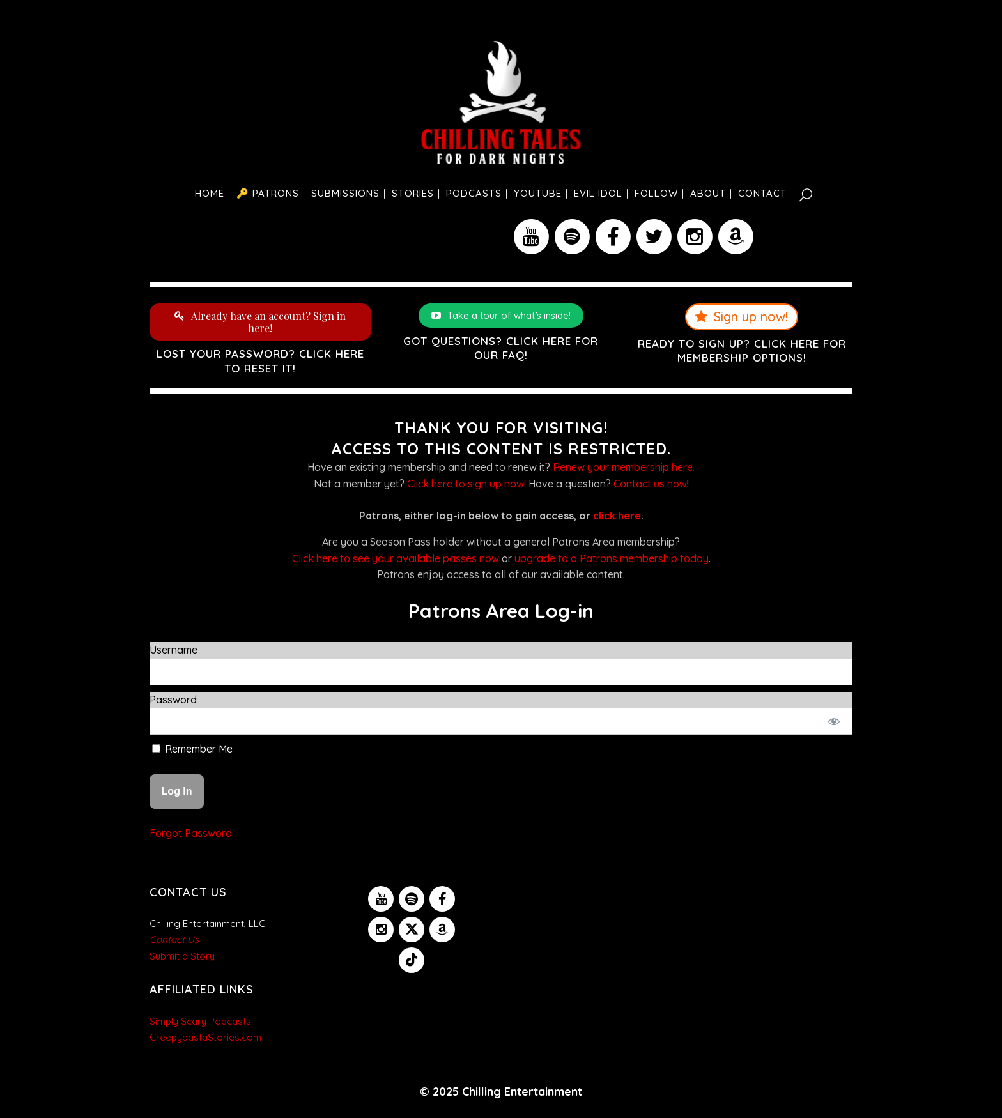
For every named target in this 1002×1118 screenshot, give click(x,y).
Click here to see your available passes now (395, 558)
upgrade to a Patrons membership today (611, 558)
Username (173, 649)
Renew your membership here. (624, 467)
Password (173, 699)
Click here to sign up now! (466, 483)
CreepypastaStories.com (205, 1037)
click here (617, 515)
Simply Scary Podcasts (200, 1021)
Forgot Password (191, 833)
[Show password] (834, 721)
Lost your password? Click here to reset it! (260, 360)
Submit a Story (182, 956)
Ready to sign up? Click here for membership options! (742, 350)
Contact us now (650, 483)
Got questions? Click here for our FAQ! (500, 348)
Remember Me (192, 748)
